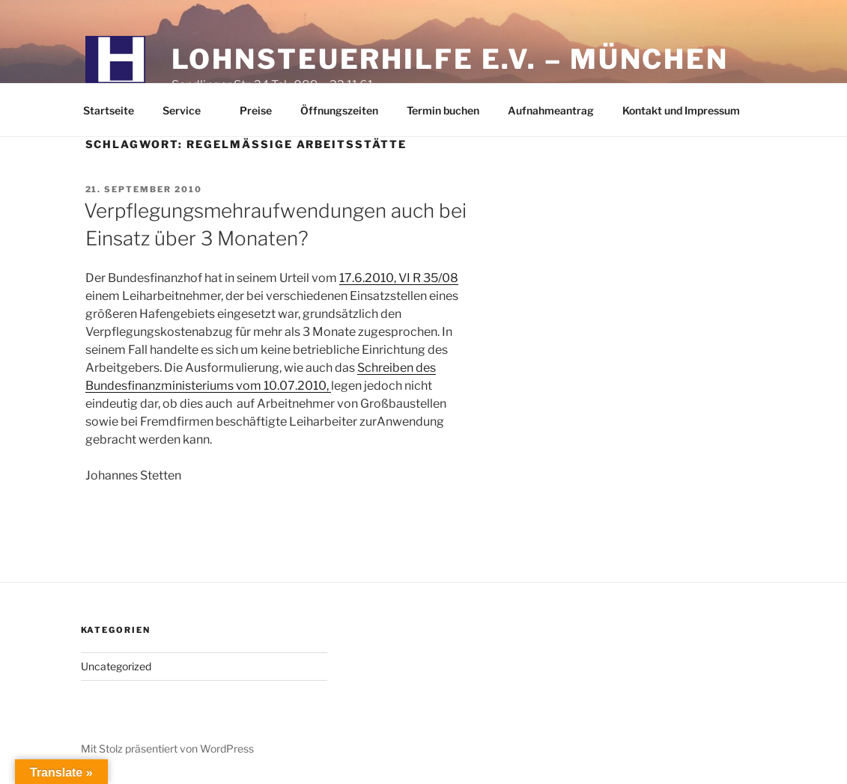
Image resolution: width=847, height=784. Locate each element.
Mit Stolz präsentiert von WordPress (167, 748)
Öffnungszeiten (339, 110)
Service (189, 110)
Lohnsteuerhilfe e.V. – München (450, 59)
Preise (256, 110)
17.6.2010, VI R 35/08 (398, 278)
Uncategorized (116, 666)
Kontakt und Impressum (681, 110)
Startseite (108, 110)
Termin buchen (443, 110)
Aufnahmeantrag (551, 110)
